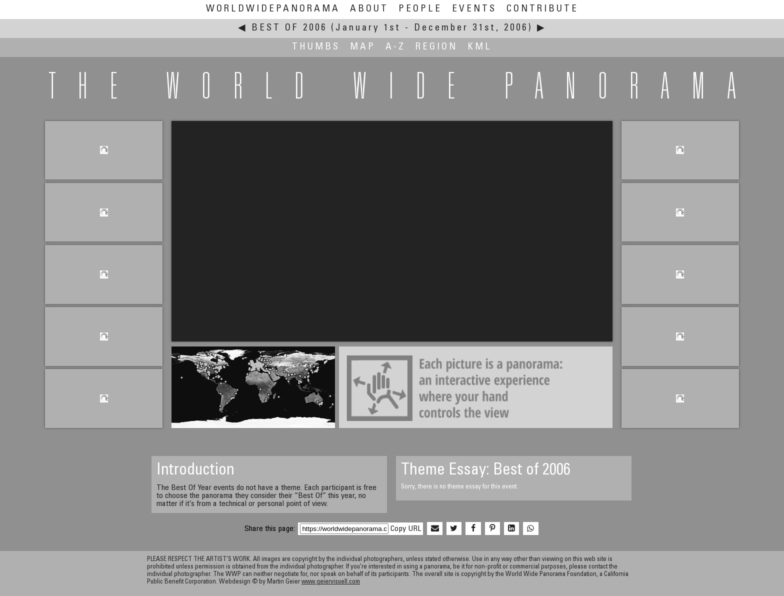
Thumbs (316, 47)
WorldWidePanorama (273, 9)
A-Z (396, 47)
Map (363, 47)
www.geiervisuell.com (331, 582)
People (420, 9)
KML (480, 47)
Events (474, 9)
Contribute (542, 9)
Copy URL (405, 529)
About (369, 9)
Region (437, 47)
